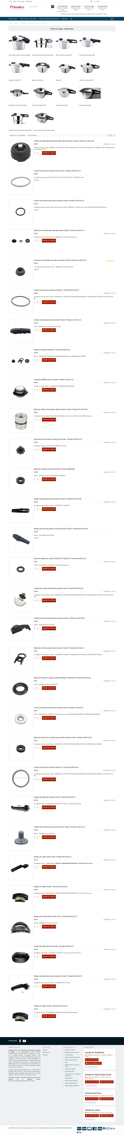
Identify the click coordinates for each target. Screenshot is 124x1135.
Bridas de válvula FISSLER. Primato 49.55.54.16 (52, 350)
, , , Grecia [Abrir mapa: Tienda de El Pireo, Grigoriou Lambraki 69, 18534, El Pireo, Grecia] (100, 1095)
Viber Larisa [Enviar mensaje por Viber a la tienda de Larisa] (90, 1119)
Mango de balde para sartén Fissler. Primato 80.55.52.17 (55, 797)
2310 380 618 (68, 1128)
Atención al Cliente (70, 1069)
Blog (14, 1)
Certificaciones (69, 1054)
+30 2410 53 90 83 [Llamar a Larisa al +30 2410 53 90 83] (92, 1115)
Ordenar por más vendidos (18, 135)
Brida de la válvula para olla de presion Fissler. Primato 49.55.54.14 (59, 648)
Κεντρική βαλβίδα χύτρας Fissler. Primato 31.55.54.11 (54, 379)
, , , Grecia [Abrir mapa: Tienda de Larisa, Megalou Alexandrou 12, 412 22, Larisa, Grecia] (99, 1112)
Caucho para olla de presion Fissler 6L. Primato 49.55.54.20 (56, 767)
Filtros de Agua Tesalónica (72, 1085)
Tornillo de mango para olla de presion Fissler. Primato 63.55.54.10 (58, 588)
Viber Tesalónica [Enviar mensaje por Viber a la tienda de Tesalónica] (91, 1067)
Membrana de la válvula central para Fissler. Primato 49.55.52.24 (58, 439)
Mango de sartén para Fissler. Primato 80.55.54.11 (52, 857)
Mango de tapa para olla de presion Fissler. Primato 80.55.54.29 (57, 499)
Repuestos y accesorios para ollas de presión (34, 23)
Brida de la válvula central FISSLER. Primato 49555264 (54, 469)
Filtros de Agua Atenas (71, 1083)
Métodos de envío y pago (71, 1052)
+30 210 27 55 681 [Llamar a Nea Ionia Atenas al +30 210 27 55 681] (92, 1082)
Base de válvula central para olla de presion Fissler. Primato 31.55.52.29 (60, 409)
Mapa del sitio (68, 1078)
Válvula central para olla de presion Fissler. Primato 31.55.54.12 (57, 320)
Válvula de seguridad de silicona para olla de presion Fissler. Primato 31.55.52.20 (64, 141)
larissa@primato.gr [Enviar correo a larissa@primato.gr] (106, 1115)
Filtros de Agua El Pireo (71, 1080)
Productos (16, 23)
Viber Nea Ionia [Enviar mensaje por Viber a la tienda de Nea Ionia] (91, 1085)
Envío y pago (20, 1)
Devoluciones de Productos (72, 1057)
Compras (45, 1054)
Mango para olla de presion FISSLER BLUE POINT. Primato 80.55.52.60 (61, 529)
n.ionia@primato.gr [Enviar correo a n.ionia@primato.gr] (106, 1082)
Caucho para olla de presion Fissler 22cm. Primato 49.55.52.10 (57, 171)
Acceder (45, 1050)
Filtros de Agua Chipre (71, 1059)
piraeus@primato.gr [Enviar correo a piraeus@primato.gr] (106, 1098)
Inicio (10, 1)
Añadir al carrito (49, 153)
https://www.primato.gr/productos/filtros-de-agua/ (21, 1080)
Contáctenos (28, 1)
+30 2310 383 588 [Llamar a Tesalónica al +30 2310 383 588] (92, 1059)
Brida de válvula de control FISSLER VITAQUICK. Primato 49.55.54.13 (60, 558)
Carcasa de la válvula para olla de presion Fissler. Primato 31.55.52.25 (60, 260)
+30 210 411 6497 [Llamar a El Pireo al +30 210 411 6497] (92, 1098)
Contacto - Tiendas (70, 1050)
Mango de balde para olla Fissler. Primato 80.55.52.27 (54, 946)
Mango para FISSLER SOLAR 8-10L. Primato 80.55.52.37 (55, 916)
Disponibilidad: (107, 144)
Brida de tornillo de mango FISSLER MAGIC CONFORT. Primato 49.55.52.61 (62, 678)
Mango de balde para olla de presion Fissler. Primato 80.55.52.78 (58, 976)
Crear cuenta (46, 1052)
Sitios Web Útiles (69, 1071)
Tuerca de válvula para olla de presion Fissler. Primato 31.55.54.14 (58, 708)
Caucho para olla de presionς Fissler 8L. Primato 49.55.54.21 (56, 290)
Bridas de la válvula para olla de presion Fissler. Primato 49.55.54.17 (59, 230)
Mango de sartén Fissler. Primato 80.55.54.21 (51, 886)
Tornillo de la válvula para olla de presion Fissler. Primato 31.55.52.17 (59, 827)
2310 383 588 (59, 1128)
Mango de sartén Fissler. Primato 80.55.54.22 (51, 1006)
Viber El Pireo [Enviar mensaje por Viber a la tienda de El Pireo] (90, 1102)
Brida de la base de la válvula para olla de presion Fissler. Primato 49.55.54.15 (63, 737)
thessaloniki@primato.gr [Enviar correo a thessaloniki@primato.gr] (93, 1063)
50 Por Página (33, 135)
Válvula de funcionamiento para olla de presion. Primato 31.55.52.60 (59, 618)
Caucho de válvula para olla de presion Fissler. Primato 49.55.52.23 (59, 200)
